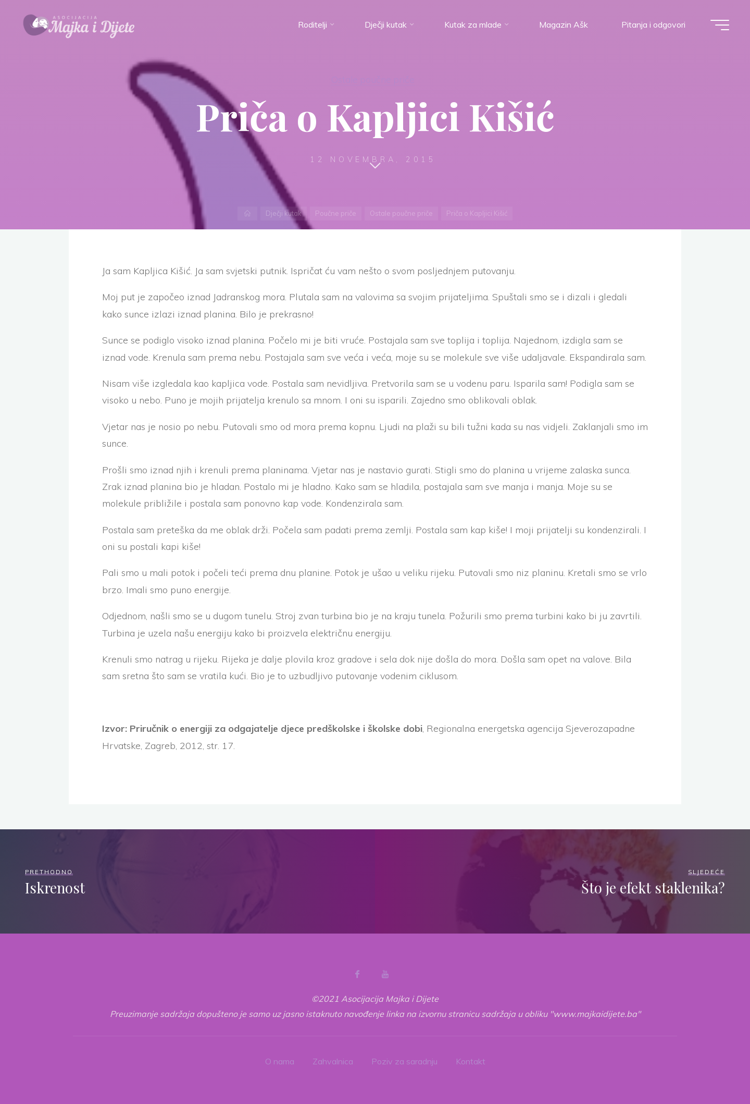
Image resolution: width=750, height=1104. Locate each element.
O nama (279, 1061)
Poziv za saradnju (404, 1061)
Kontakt (470, 1061)
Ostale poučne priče (373, 79)
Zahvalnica (332, 1061)
